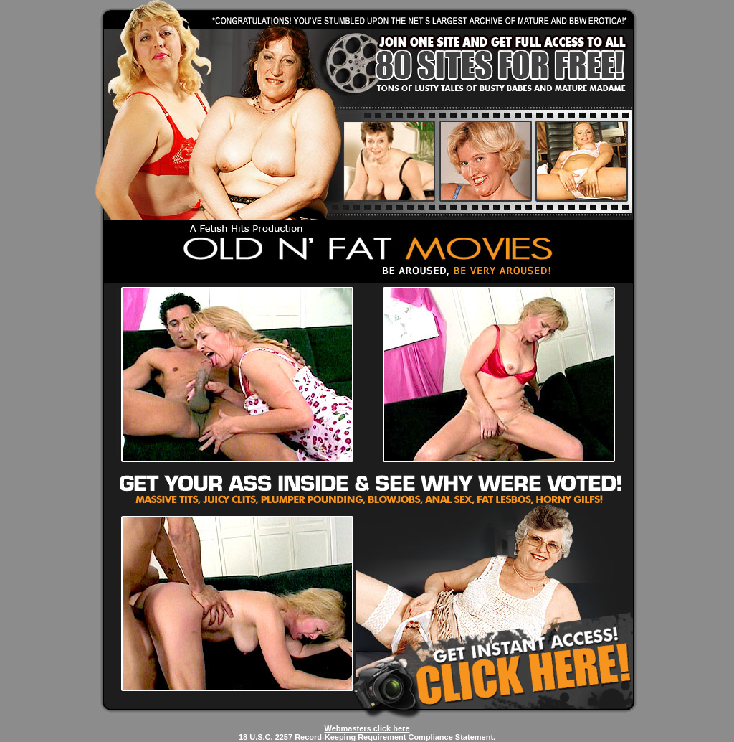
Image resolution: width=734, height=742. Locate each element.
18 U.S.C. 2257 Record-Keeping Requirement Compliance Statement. (367, 737)
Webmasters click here (366, 728)
